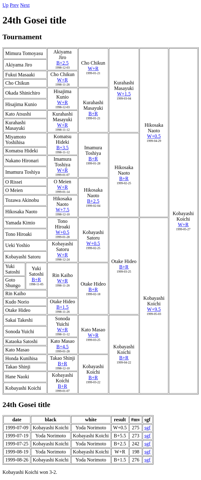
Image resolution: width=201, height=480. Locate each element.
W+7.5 (62, 209)
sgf (147, 427)
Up (5, 5)
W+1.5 (124, 93)
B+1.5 (62, 307)
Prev (14, 5)
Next (25, 5)
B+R (93, 113)
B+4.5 (62, 346)
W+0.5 (154, 136)
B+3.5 (62, 147)
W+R (93, 68)
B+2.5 (62, 63)
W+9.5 (154, 309)
